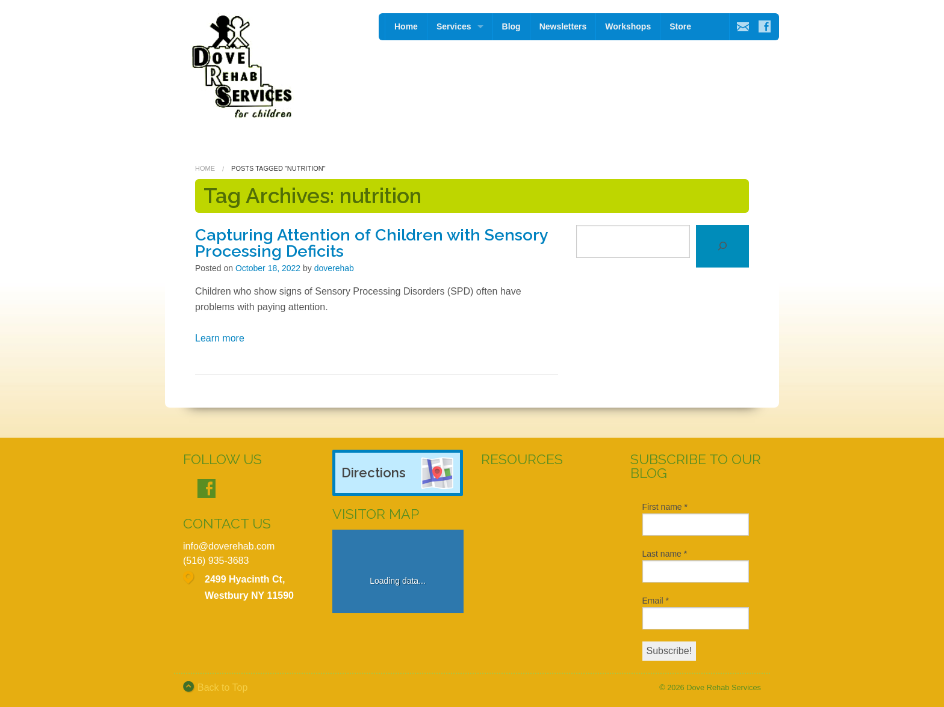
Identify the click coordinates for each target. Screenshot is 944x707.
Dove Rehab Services (723, 687)
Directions (373, 472)
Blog (511, 26)
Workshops (628, 26)
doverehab (334, 268)
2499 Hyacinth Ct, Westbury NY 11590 (249, 587)
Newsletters (563, 26)
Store (680, 26)
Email (655, 600)
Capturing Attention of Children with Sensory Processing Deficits (371, 242)
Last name (665, 554)
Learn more (219, 338)
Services (453, 26)
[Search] (722, 246)
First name (665, 507)
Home (406, 26)
